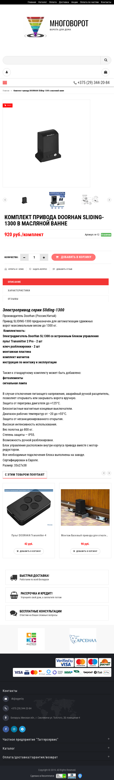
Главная (32, 2)
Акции (74, 2)
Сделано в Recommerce (42, 775)
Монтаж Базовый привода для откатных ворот (86, 535)
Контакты (106, 2)
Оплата (53, 2)
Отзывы (13, 298)
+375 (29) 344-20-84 (92, 82)
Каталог (42, 2)
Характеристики (19, 290)
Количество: (11, 257)
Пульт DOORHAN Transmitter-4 (28, 535)
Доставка (64, 2)
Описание (14, 281)
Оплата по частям (89, 2)
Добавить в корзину (30, 551)
